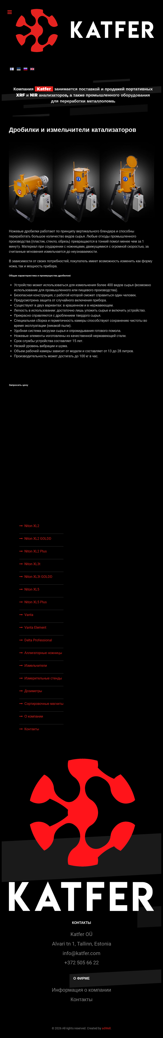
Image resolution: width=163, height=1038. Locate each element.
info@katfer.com (81, 953)
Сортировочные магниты (43, 704)
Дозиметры (33, 691)
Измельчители (35, 666)
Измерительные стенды (43, 678)
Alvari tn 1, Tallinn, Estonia (81, 944)
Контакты (31, 729)
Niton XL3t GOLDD (38, 577)
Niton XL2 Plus (35, 551)
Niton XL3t (32, 564)
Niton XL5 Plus (35, 602)
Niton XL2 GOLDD (37, 539)
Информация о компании (81, 990)
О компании (33, 716)
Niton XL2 (31, 526)
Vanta (28, 615)
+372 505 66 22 (81, 963)
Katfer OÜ (81, 934)
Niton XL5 (31, 589)
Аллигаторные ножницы (43, 653)
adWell (106, 1028)
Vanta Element (35, 627)
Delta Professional (38, 640)
